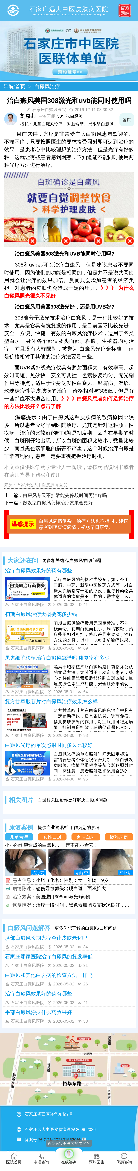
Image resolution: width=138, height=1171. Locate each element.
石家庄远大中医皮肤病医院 (42, 484)
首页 (20, 86)
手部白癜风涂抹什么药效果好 (38, 1012)
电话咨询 (41, 1158)
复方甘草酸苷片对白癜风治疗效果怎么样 (51, 701)
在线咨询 (69, 1156)
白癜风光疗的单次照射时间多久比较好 (49, 745)
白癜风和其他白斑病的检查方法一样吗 (49, 975)
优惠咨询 (124, 1158)
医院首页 (14, 1158)
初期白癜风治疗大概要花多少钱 (41, 614)
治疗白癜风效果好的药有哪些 (38, 570)
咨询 (126, 119)
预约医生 (96, 1158)
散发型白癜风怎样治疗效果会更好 (58, 502)
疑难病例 (119, 836)
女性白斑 (52, 836)
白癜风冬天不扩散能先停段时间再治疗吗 (65, 495)
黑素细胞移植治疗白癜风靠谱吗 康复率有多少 (57, 658)
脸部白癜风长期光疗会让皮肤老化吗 (46, 938)
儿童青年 (19, 836)
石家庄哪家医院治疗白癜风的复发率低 (49, 956)
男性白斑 (85, 836)
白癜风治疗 (47, 86)
